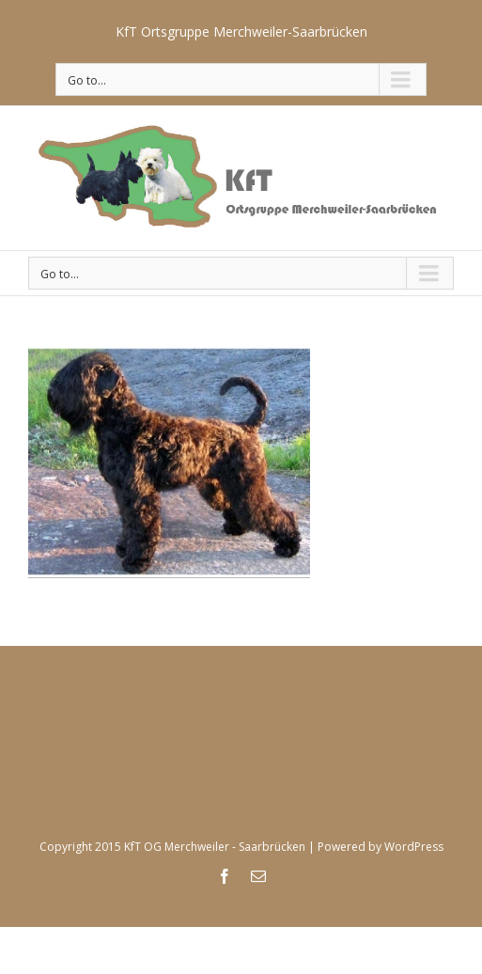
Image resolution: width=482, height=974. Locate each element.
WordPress (413, 847)
